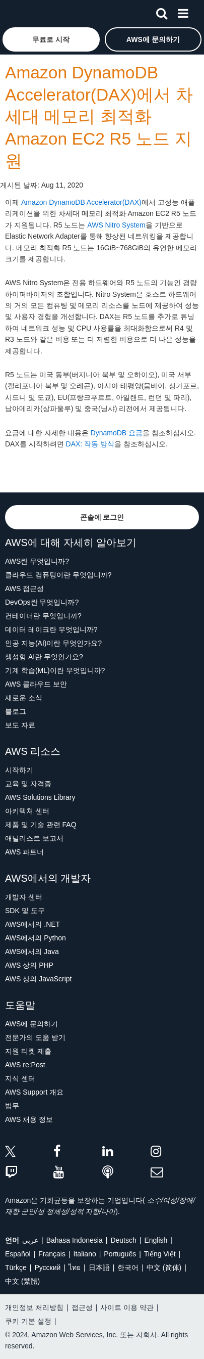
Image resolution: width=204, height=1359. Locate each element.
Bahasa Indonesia (74, 1240)
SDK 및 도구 (25, 911)
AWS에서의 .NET (32, 924)
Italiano (85, 1254)
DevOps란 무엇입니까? (42, 602)
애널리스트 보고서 (34, 838)
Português (120, 1254)
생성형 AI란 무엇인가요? (44, 657)
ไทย (75, 1267)
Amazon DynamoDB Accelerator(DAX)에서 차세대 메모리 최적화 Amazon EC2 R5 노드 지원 (99, 116)
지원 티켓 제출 (28, 1051)
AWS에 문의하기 (31, 1024)
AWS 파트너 (24, 852)
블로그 (15, 711)
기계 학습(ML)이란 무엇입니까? (55, 670)
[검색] (161, 11)
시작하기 (19, 770)
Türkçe (16, 1267)
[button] (51, 39)
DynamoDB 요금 (117, 433)
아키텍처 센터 (27, 811)
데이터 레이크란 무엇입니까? (51, 629)
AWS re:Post (25, 1065)
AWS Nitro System (116, 225)
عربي (30, 1240)
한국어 (128, 1267)
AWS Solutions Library (40, 797)
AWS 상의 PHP (29, 965)
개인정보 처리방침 (34, 1307)
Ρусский (47, 1267)
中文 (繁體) (22, 1281)
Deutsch (123, 1240)
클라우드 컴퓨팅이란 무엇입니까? (58, 575)
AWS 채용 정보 (29, 1119)
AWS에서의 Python (35, 938)
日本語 (99, 1267)
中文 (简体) (164, 1267)
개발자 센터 (23, 897)
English (155, 1240)
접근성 (82, 1307)
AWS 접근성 (24, 588)
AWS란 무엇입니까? (37, 561)
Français (51, 1254)
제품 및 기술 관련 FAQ (41, 825)
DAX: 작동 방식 (90, 444)
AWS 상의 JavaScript (38, 979)
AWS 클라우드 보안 (36, 684)
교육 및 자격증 (28, 784)
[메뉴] (182, 11)
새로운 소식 (23, 698)
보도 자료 (20, 725)
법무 (12, 1106)
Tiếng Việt (160, 1254)
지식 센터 (20, 1078)
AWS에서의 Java (32, 951)
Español (18, 1254)
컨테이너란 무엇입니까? (43, 616)
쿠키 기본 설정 (28, 1321)
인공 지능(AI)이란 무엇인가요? (53, 643)
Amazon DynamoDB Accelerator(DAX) (81, 202)
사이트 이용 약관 (127, 1307)
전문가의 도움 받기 (35, 1037)
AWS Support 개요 (34, 1092)
